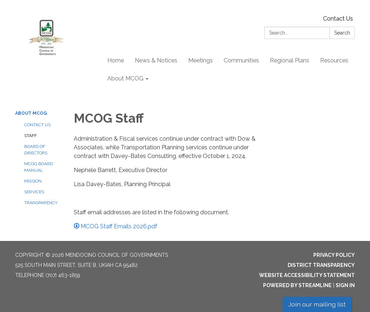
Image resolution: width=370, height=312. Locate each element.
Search (342, 33)
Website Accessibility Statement (307, 275)
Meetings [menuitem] (200, 60)
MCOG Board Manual (38, 167)
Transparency (40, 202)
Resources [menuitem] (334, 60)
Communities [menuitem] (241, 60)
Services (34, 191)
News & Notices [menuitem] (156, 60)
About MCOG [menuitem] (125, 78)
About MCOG (31, 113)
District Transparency (321, 265)
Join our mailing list (317, 304)
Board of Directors (35, 149)
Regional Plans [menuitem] (289, 60)
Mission (33, 181)
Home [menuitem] (115, 60)
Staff (30, 135)
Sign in (345, 285)
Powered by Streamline (297, 285)
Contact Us (338, 18)
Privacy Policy (334, 255)
